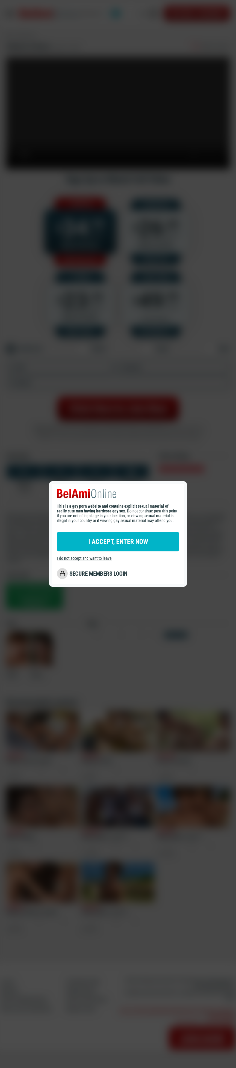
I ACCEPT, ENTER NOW (118, 541)
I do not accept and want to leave (84, 558)
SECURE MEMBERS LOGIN (98, 573)
